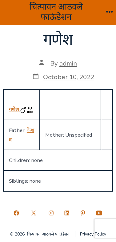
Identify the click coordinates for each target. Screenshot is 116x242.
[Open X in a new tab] (33, 213)
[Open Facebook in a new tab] (16, 213)
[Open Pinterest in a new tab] (82, 213)
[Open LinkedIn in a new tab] (67, 213)
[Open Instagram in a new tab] (51, 213)
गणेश (14, 109)
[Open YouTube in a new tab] (99, 213)
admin (68, 63)
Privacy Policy (93, 234)
